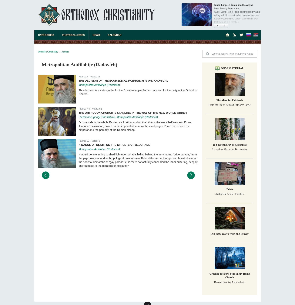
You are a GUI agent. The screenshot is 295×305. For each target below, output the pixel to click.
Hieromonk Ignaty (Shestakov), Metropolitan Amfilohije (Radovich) (118, 117)
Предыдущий (45, 175)
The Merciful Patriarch (229, 100)
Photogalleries (73, 35)
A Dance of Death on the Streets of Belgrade (114, 144)
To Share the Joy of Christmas (230, 144)
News (96, 35)
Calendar (115, 35)
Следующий (191, 175)
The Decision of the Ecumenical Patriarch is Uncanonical (123, 80)
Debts (229, 189)
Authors (65, 51)
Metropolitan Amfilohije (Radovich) (99, 84)
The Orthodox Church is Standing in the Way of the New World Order (133, 112)
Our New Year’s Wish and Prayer (229, 233)
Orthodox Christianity (48, 51)
